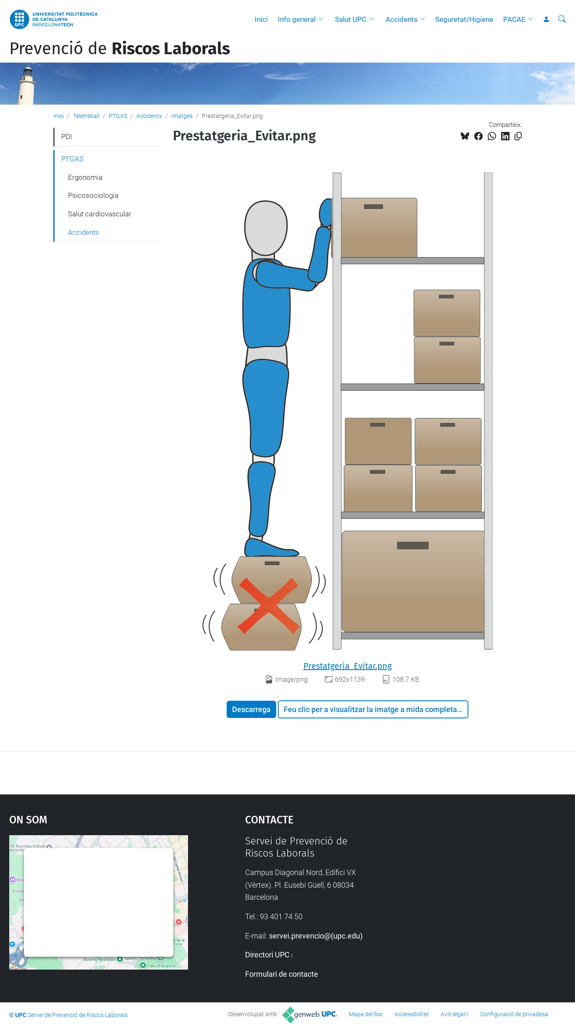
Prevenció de (119, 49)
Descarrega (251, 709)
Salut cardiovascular (99, 214)
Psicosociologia (93, 195)
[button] (323, 19)
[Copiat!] (518, 136)
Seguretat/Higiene (464, 19)
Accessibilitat (412, 1014)
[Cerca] (562, 19)
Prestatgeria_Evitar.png (347, 666)
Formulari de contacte (281, 974)
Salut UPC (350, 19)
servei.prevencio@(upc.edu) (316, 935)
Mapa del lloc (366, 1014)
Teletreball (86, 116)
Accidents (402, 19)
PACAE (514, 19)
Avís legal (453, 1014)
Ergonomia (85, 177)
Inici (261, 19)
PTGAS (118, 116)
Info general (297, 19)
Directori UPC (267, 954)
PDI (66, 136)
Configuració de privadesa (514, 1014)
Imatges (182, 116)
